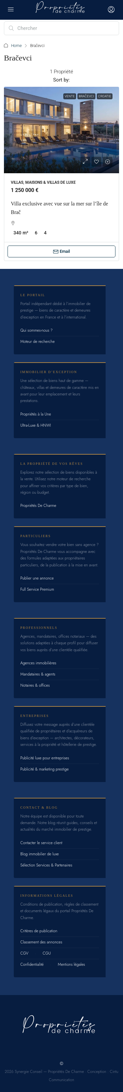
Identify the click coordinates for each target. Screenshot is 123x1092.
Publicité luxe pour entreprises (44, 758)
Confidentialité (32, 964)
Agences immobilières (38, 663)
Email (61, 251)
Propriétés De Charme (38, 506)
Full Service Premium (37, 589)
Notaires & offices (35, 685)
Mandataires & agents (37, 674)
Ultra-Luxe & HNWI (35, 425)
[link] (61, 130)
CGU (47, 953)
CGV (24, 953)
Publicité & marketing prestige (44, 769)
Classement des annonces (41, 942)
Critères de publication (38, 931)
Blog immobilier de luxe (39, 854)
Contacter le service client (41, 843)
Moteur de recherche (37, 341)
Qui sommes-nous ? (36, 330)
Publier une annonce (37, 578)
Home (16, 45)
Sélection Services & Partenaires (46, 865)
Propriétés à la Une (35, 414)
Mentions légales (71, 964)
